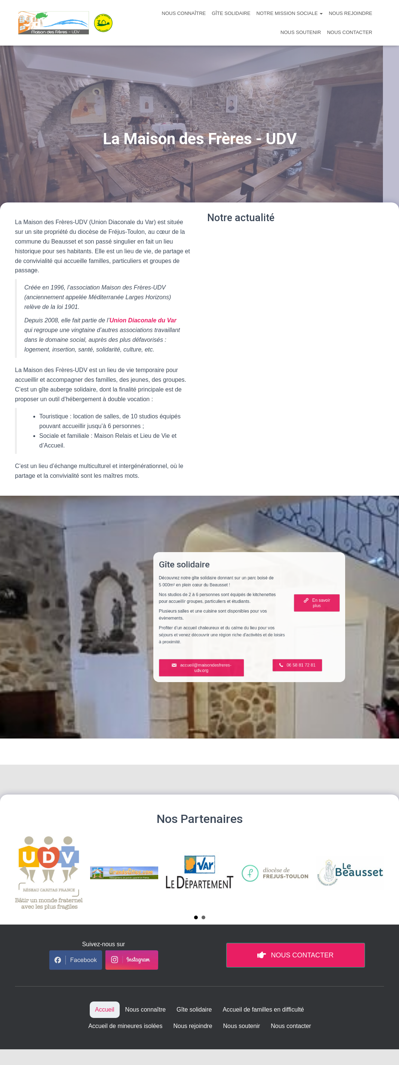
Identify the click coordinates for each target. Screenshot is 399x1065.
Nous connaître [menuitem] (145, 1009)
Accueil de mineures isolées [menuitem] (125, 1026)
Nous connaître (184, 13)
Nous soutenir (300, 32)
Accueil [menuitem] (104, 1009)
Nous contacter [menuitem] (291, 1026)
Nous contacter (349, 32)
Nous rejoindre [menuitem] (192, 1026)
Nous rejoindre (350, 13)
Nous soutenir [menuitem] (241, 1026)
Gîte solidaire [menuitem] (194, 1009)
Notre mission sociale (290, 13)
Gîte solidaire (231, 13)
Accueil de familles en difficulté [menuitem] (263, 1009)
